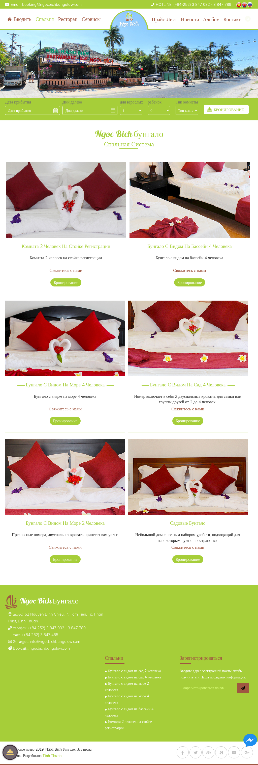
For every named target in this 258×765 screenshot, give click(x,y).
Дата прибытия (18, 101)
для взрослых (131, 101)
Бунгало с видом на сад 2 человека (134, 671)
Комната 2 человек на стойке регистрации (66, 243)
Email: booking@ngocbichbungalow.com (46, 4)
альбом (211, 19)
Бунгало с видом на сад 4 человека (188, 381)
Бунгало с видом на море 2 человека (65, 520)
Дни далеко (72, 101)
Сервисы (91, 18)
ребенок (155, 101)
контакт (232, 19)
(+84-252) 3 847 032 (183, 4)
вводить (22, 18)
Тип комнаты (187, 101)
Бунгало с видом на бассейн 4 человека (189, 243)
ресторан (67, 18)
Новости (190, 19)
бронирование (66, 273)
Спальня (45, 18)
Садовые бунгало (187, 520)
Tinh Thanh (59, 747)
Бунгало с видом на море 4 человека (65, 381)
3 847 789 (222, 4)
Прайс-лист (164, 19)
